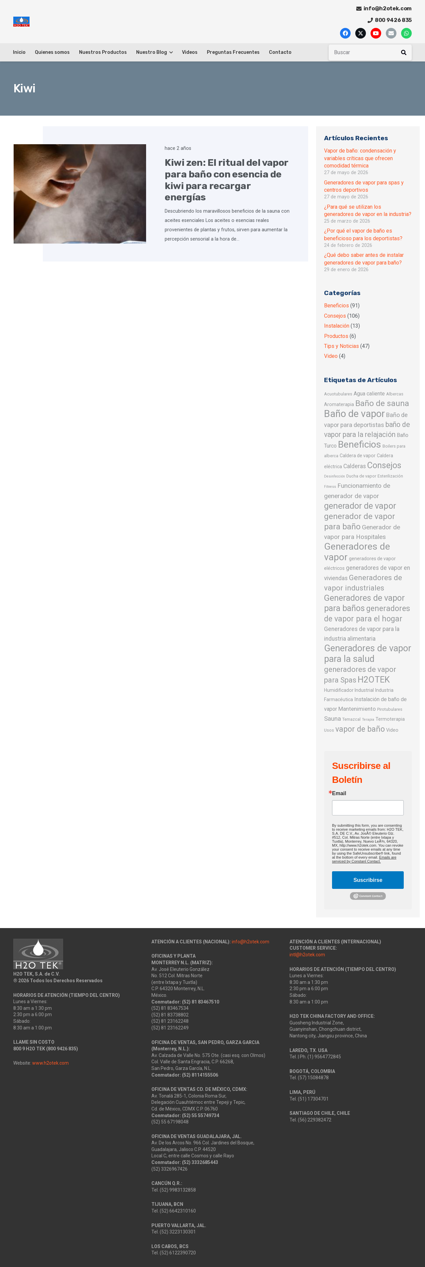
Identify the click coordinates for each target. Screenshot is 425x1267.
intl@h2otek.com (307, 954)
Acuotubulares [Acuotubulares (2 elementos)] (338, 393)
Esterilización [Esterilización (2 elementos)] (390, 476)
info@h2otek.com (250, 941)
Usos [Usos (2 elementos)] (329, 730)
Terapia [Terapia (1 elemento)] (368, 719)
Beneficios (336, 305)
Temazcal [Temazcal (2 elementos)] (351, 719)
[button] (170, 52)
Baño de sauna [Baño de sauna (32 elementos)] (382, 403)
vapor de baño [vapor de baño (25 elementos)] (360, 729)
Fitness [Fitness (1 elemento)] (330, 486)
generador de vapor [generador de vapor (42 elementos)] (360, 506)
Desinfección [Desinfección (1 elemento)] (334, 476)
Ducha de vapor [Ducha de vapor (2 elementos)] (361, 476)
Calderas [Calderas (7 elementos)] (354, 466)
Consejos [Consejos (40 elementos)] (384, 465)
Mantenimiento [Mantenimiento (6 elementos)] (357, 708)
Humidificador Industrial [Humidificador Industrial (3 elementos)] (349, 690)
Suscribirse (367, 880)
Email (339, 793)
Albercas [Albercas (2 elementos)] (394, 393)
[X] (360, 33)
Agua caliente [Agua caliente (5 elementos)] (369, 393)
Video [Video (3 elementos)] (392, 730)
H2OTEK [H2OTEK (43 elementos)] (374, 680)
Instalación (336, 326)
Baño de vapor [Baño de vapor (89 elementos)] (354, 413)
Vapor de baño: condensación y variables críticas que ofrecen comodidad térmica (360, 158)
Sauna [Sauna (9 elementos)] (332, 718)
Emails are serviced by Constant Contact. (364, 859)
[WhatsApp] (406, 33)
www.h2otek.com (50, 1063)
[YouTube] (376, 33)
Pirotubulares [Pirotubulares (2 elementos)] (389, 709)
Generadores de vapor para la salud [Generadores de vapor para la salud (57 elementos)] (367, 653)
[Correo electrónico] (391, 33)
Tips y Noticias (341, 346)
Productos (336, 336)
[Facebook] (345, 33)
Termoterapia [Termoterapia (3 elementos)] (390, 719)
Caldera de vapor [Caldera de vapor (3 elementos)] (358, 455)
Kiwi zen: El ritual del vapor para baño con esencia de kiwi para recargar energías (226, 180)
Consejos (335, 316)
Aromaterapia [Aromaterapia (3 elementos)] (339, 404)
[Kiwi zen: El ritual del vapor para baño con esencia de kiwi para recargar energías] (80, 194)
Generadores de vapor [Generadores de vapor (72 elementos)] (357, 552)
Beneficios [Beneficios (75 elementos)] (359, 444)
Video (331, 356)
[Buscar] (370, 52)
